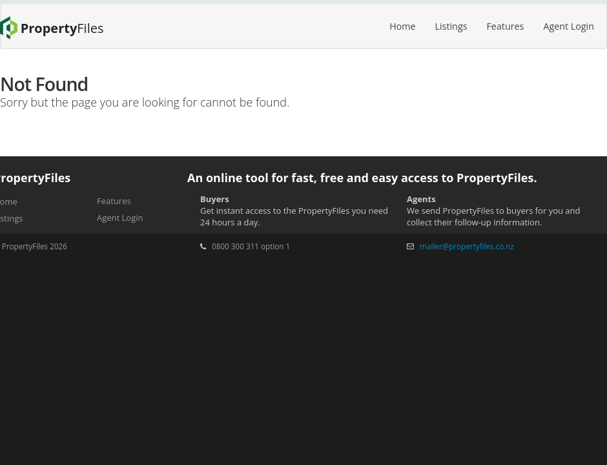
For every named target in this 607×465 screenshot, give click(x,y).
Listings (451, 26)
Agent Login (568, 26)
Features (505, 26)
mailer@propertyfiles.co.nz (467, 246)
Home (402, 26)
